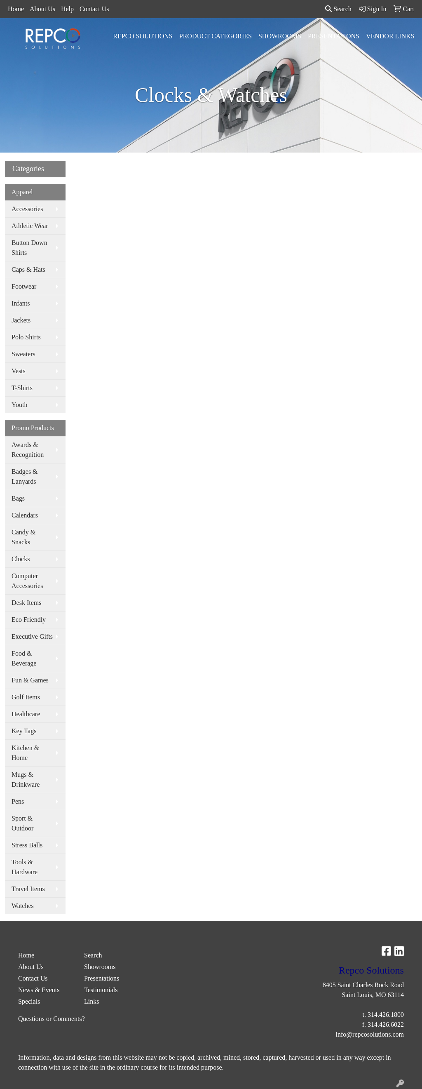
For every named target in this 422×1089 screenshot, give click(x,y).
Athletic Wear (30, 225)
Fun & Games (30, 680)
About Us (42, 8)
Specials (29, 1001)
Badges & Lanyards (25, 476)
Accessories (27, 208)
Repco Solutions (142, 36)
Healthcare (26, 713)
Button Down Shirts (29, 247)
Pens (18, 801)
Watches (23, 905)
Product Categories (215, 36)
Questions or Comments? (51, 1018)
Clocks (21, 558)
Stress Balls (27, 845)
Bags (18, 498)
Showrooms (279, 36)
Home (16, 8)
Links (91, 1001)
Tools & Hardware (25, 866)
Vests (19, 370)
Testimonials (101, 989)
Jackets (21, 320)
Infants (21, 303)
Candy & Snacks (23, 537)
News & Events (38, 989)
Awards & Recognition (28, 449)
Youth (19, 404)
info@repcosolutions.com (370, 1034)
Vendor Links (390, 36)
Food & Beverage (24, 658)
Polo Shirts (26, 337)
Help (67, 8)
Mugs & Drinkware (26, 779)
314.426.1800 (386, 1014)
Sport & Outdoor (22, 823)
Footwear (24, 286)
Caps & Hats (28, 269)
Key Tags (24, 730)
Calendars (25, 515)
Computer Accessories (27, 580)
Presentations (333, 36)
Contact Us (94, 8)
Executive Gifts (32, 636)
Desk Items (26, 602)
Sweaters (23, 354)
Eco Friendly (29, 619)
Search (338, 8)
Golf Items (26, 697)
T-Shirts (22, 387)
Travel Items (28, 888)
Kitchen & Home (25, 752)
